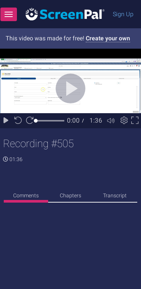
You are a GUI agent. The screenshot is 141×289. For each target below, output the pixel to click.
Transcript (115, 195)
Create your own (108, 38)
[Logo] (65, 13)
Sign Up (123, 14)
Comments (26, 195)
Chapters (70, 195)
